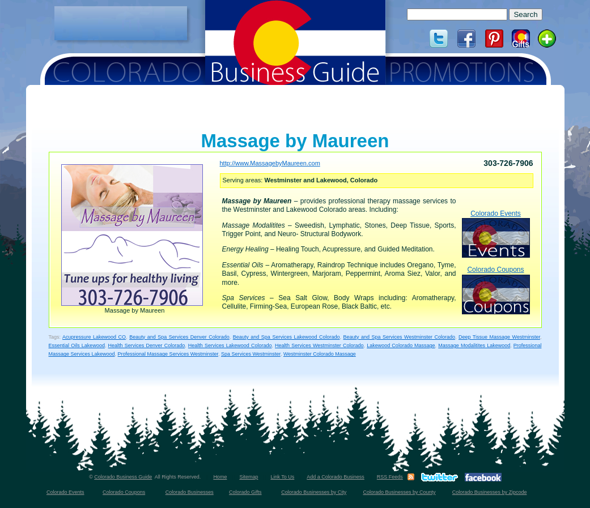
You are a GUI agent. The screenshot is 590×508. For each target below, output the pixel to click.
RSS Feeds (390, 477)
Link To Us (282, 477)
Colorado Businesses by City (313, 492)
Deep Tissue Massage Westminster (499, 337)
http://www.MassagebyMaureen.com (270, 163)
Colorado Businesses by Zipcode (489, 492)
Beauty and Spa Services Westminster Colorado (399, 337)
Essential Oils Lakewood (77, 345)
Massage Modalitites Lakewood (474, 345)
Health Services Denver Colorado (146, 345)
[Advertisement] (120, 23)
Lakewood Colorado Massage (401, 345)
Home (220, 477)
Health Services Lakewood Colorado (230, 345)
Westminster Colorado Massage (319, 354)
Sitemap (248, 477)
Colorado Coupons (496, 290)
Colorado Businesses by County (399, 492)
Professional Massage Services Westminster (168, 354)
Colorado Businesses (189, 492)
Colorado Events (496, 234)
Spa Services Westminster (251, 354)
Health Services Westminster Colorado (319, 345)
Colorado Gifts (245, 492)
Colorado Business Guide (123, 477)
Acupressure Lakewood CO (94, 337)
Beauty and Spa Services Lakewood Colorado (286, 337)
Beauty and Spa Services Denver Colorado (179, 337)
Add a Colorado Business (335, 477)
